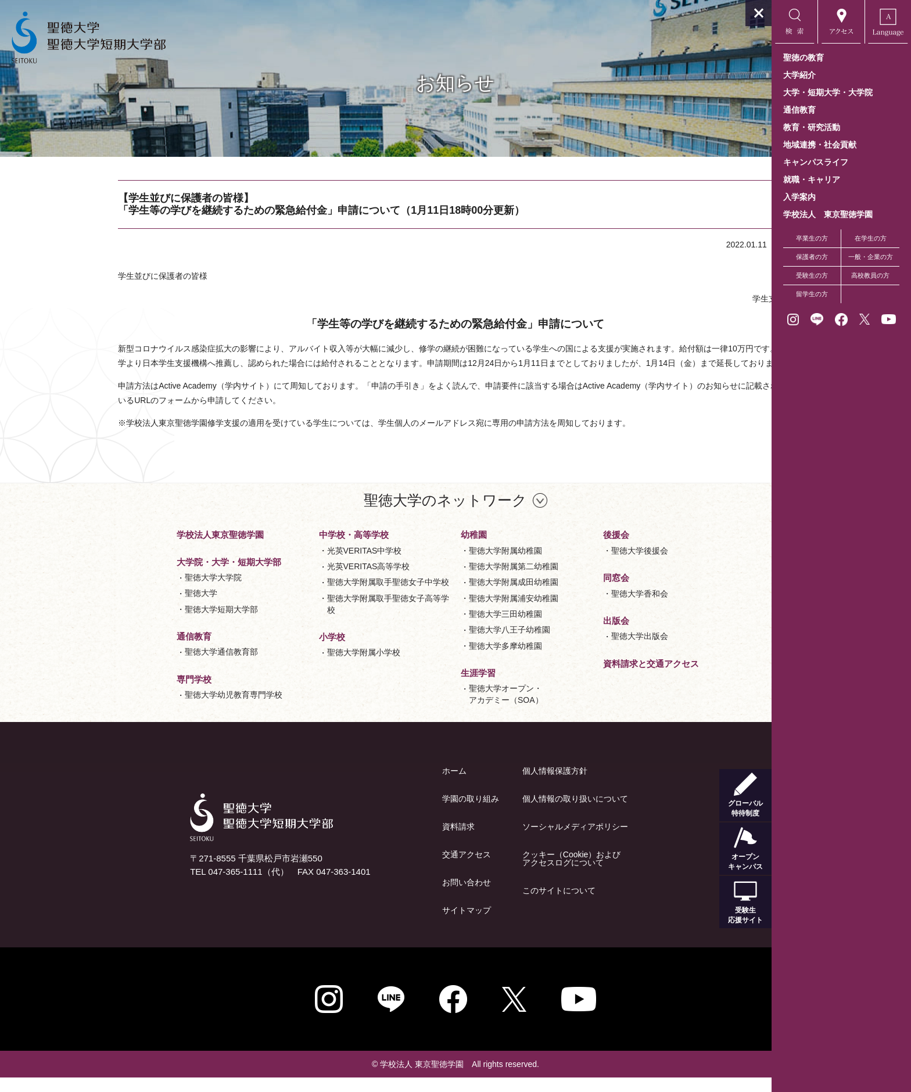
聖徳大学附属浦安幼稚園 (444, 612)
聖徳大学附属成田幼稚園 (444, 596)
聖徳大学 (131, 607)
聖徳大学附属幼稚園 (435, 565)
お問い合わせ (396, 896)
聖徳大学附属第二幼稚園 (444, 580)
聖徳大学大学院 (143, 592)
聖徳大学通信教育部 (151, 666)
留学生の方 (812, 293)
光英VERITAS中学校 (294, 565)
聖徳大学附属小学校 (294, 666)
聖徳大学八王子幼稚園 (439, 644)
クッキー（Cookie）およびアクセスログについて (502, 873)
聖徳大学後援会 (569, 565)
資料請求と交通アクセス (581, 678)
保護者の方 (812, 256)
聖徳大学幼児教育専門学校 (164, 709)
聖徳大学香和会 (569, 608)
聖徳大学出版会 (569, 650)
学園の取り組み (400, 813)
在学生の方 (871, 238)
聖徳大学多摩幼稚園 (435, 660)
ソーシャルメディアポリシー (505, 841)
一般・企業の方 (870, 256)
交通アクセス (396, 869)
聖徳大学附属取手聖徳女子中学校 (318, 596)
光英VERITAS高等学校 (298, 580)
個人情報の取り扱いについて (505, 813)
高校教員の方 (870, 275)
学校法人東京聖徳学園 (150, 549)
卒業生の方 (812, 238)
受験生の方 (812, 275)
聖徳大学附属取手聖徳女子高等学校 (318, 618)
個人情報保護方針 (485, 785)
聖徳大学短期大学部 (151, 623)
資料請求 (388, 841)
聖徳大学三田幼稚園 (435, 628)
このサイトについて (489, 905)
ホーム (384, 785)
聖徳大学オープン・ (436, 709)
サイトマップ (396, 924)
